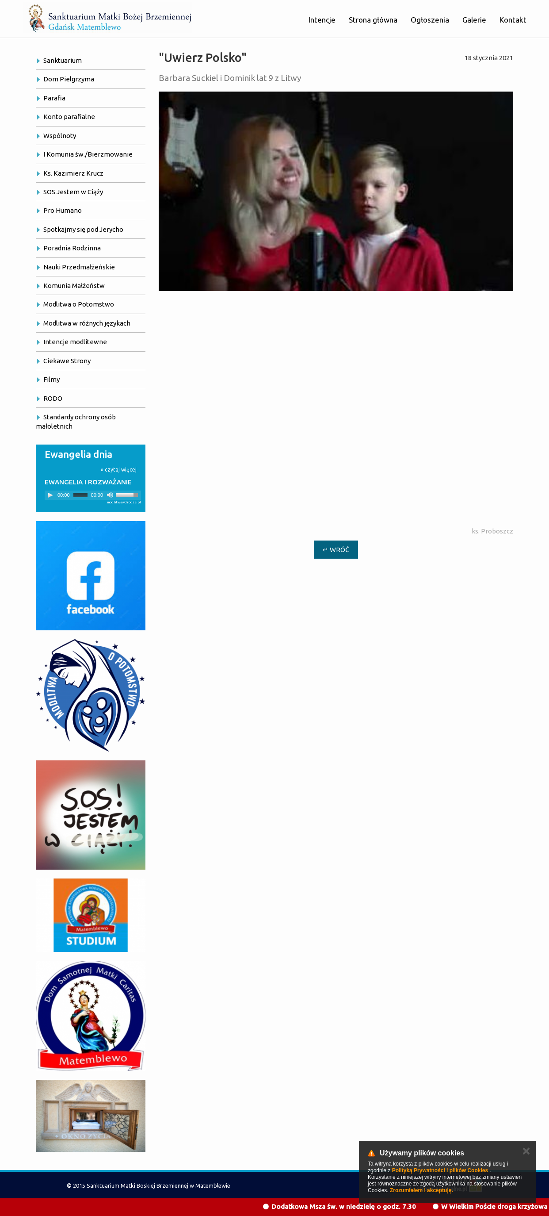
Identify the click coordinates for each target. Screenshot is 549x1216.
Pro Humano (62, 210)
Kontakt (512, 19)
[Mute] (110, 495)
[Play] (50, 495)
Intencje (322, 19)
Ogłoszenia (430, 19)
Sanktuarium (62, 60)
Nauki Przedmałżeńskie (79, 267)
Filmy (51, 379)
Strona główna (373, 19)
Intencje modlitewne (75, 341)
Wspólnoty (59, 135)
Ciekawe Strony (67, 360)
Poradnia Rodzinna (72, 248)
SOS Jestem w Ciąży (73, 192)
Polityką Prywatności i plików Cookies (440, 1170)
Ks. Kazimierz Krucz (73, 173)
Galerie (474, 19)
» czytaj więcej (119, 469)
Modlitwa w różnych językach (86, 323)
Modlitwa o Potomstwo (78, 304)
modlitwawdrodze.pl (124, 502)
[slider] (80, 495)
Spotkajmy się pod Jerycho (83, 229)
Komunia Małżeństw (74, 285)
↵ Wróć (336, 549)
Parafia (54, 98)
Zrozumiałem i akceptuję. (421, 1190)
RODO (52, 398)
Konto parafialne (69, 116)
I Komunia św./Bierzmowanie (88, 154)
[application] (93, 495)
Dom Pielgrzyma (68, 79)
